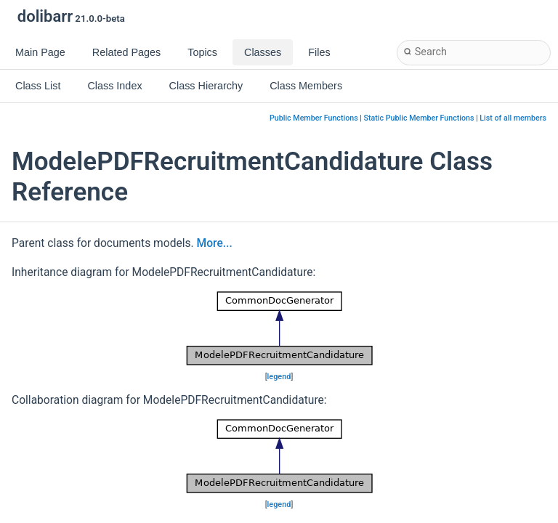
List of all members (513, 118)
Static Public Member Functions (419, 118)
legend (279, 376)
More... (214, 243)
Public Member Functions (314, 118)
